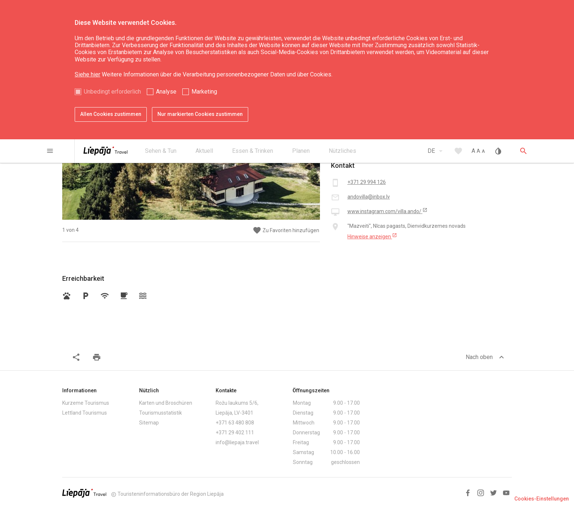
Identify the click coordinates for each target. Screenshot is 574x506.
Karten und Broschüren (165, 403)
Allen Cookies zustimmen (110, 114)
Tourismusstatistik (160, 413)
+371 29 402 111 (235, 432)
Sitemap (149, 423)
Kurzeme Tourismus (85, 403)
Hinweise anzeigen (372, 236)
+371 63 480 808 (235, 423)
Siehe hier (87, 74)
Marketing (204, 91)
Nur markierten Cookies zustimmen (200, 114)
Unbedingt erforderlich (112, 91)
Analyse (166, 91)
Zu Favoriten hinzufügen (286, 230)
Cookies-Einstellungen (541, 499)
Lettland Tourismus (84, 413)
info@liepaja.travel (237, 442)
